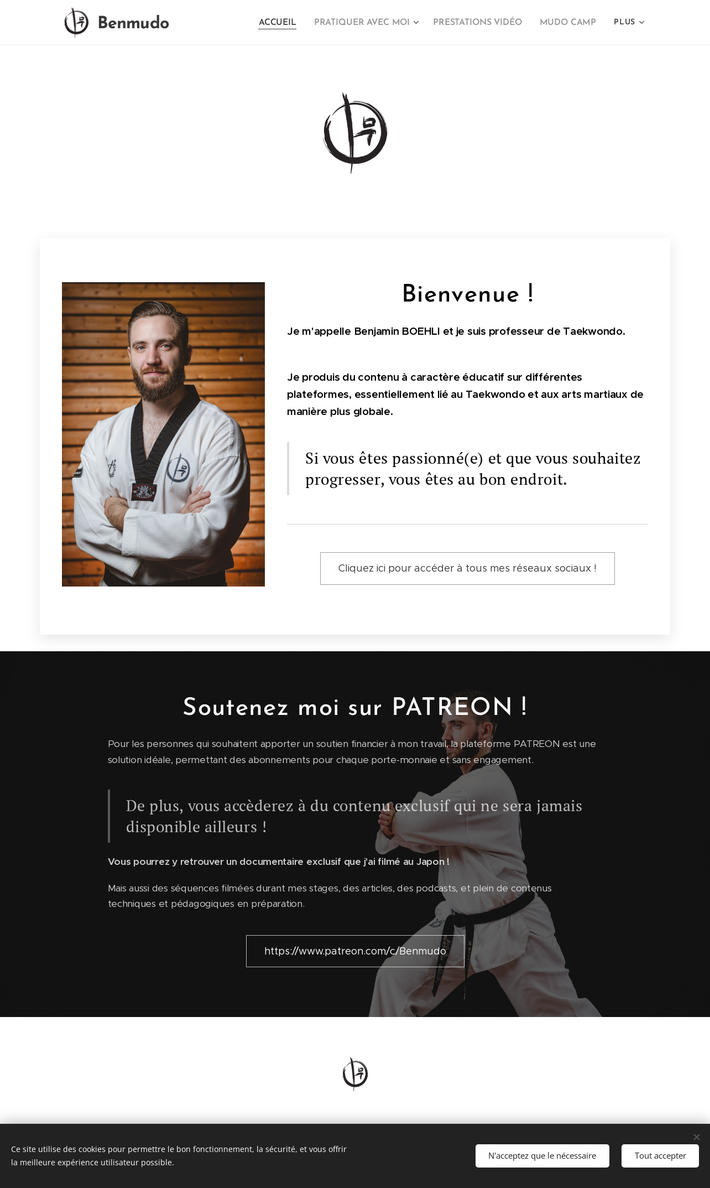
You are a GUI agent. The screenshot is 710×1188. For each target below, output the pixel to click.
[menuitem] (271, 23)
